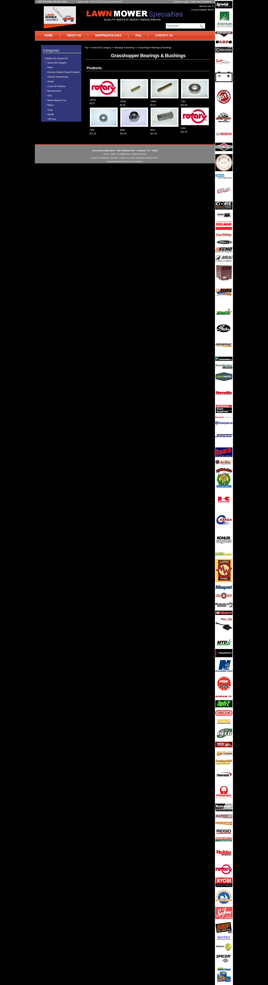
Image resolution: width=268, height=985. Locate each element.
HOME (48, 35)
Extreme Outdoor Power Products (64, 72)
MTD (50, 96)
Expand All (63, 58)
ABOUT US (74, 35)
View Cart (195, 2)
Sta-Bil (51, 114)
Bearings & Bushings (125, 47)
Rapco (51, 105)
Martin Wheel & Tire (57, 100)
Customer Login (181, 2)
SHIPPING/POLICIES (108, 35)
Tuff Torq (52, 119)
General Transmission (58, 77)
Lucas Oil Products (57, 86)
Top (86, 47)
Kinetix (51, 81)
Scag (50, 110)
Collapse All (50, 58)
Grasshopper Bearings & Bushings (154, 47)
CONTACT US (164, 35)
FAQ (138, 35)
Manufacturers (54, 91)
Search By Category (57, 63)
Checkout (206, 2)
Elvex (50, 67)
